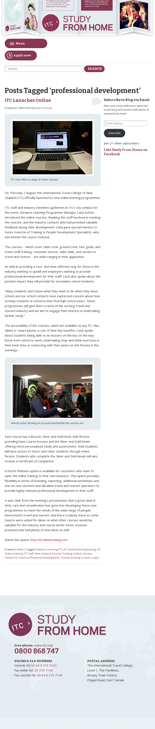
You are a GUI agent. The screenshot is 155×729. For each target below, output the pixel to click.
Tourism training (70, 557)
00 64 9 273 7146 (49, 675)
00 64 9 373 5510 (44, 665)
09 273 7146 (44, 670)
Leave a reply (90, 557)
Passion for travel (15, 557)
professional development (43, 557)
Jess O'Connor (44, 108)
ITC (60, 549)
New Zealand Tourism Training (53, 553)
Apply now (19, 55)
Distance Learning (47, 549)
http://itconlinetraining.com (49, 540)
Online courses (82, 553)
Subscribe (114, 133)
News (20, 549)
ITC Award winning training (80, 549)
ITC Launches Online (28, 100)
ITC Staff (29, 553)
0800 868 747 (36, 651)
